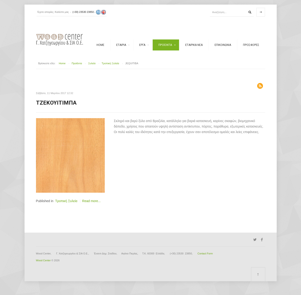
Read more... (91, 201)
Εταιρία (121, 45)
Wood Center (43, 260)
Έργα (142, 45)
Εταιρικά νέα (194, 45)
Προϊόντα (165, 45)
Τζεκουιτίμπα (56, 103)
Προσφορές (251, 45)
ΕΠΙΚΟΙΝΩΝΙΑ (223, 45)
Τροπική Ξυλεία (110, 63)
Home (100, 45)
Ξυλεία (91, 63)
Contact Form (205, 253)
